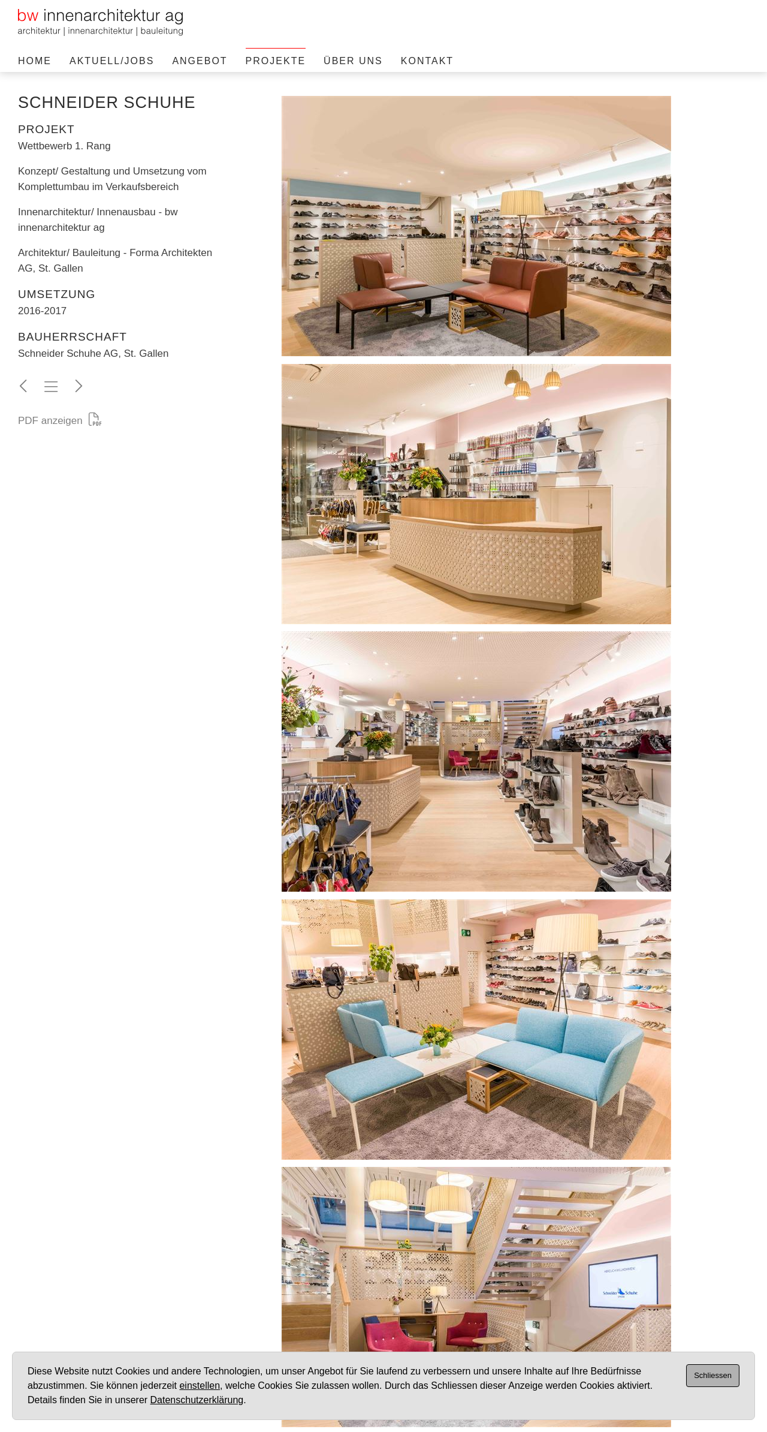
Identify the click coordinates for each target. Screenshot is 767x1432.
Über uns (353, 61)
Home (35, 61)
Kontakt (427, 61)
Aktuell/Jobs (112, 61)
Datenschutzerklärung (197, 1400)
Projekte (276, 61)
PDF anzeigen (60, 420)
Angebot (199, 61)
